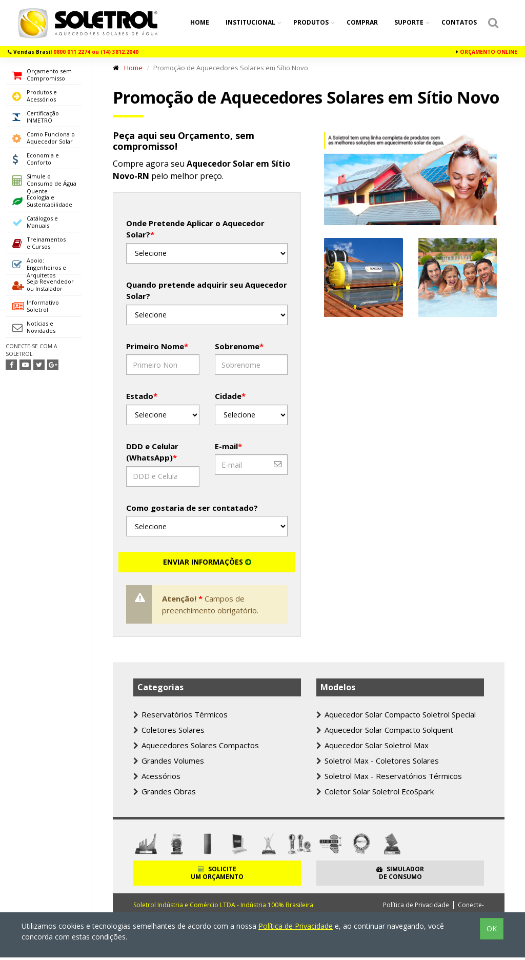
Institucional (251, 22)
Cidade (230, 396)
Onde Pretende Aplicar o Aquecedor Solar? (195, 229)
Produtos (311, 22)
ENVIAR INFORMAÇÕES (207, 562)
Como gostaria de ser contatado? (192, 508)
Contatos (459, 22)
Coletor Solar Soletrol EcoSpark (375, 791)
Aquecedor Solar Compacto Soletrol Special (396, 714)
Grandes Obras (164, 791)
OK (492, 928)
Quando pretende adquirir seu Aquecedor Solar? (206, 290)
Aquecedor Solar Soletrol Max (372, 745)
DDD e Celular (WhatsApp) (152, 452)
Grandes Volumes (168, 760)
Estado (141, 396)
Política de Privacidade (416, 905)
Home (199, 22)
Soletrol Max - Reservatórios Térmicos (389, 776)
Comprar (362, 22)
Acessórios (156, 776)
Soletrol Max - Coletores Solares (377, 760)
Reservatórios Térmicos (180, 714)
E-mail (228, 446)
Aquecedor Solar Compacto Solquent (384, 730)
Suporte (409, 22)
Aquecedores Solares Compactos (196, 745)
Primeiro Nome (157, 346)
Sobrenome (239, 346)
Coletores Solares (169, 730)
